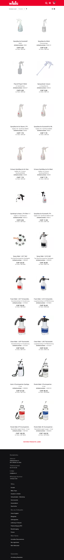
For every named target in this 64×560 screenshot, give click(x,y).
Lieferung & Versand (16, 465)
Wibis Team (14, 433)
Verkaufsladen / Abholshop (18, 439)
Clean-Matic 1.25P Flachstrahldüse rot (21, 298)
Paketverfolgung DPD (16, 468)
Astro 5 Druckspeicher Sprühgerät (20, 334)
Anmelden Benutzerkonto (17, 481)
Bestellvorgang (15, 471)
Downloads (13, 506)
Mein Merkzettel (15, 488)
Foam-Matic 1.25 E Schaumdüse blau (45, 263)
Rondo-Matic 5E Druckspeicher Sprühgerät (46, 369)
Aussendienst (14, 445)
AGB (12, 515)
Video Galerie (14, 503)
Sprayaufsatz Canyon (43, 84)
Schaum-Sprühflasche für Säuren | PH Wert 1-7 (24, 155)
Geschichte (14, 448)
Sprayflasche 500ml (44, 41)
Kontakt (13, 430)
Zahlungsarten (14, 462)
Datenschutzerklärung (16, 509)
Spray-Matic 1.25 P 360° (20, 227)
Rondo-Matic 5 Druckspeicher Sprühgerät (46, 334)
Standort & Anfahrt (16, 436)
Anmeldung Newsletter (17, 499)
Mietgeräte (13, 459)
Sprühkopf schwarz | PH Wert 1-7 (20, 192)
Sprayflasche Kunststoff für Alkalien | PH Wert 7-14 (49, 119)
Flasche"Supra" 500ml (20, 84)
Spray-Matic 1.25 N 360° (44, 227)
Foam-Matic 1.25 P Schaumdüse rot (21, 263)
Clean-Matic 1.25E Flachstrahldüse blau (45, 298)
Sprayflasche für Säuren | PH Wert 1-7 (21, 119)
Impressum (14, 512)
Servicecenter (14, 442)
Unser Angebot (15, 455)
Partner (13, 474)
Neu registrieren (15, 484)
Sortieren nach (13, 9)
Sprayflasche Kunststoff (20, 41)
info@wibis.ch (13, 415)
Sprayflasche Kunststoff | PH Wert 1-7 (45, 192)
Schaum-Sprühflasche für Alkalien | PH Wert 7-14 (48, 155)
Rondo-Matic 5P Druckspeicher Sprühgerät (23, 369)
